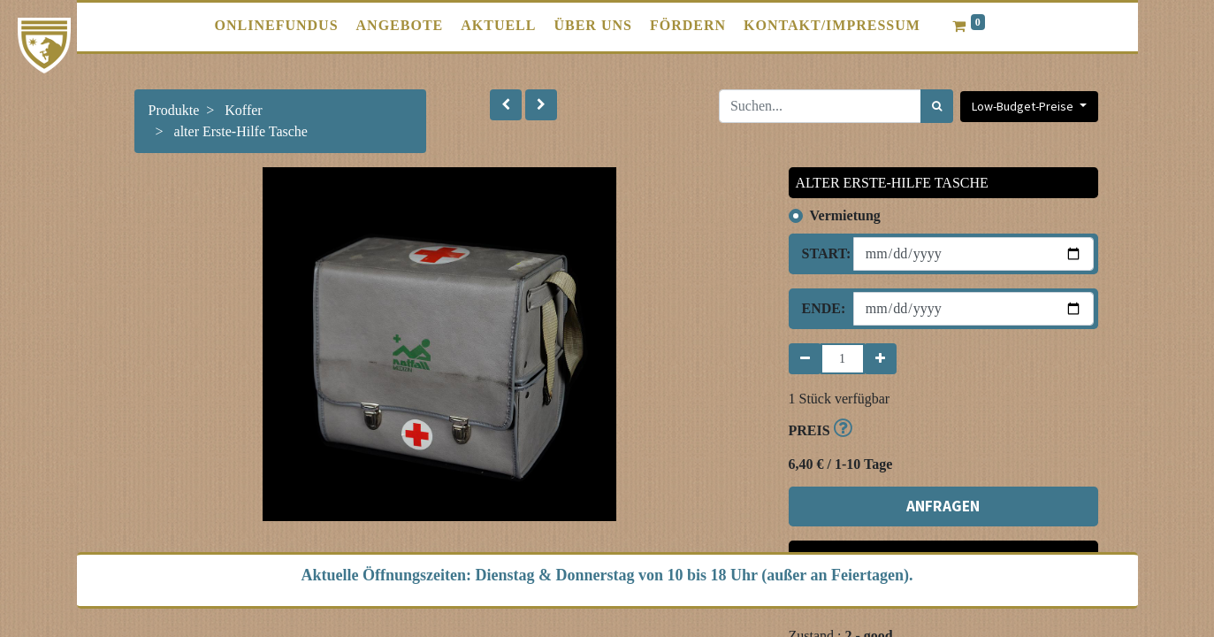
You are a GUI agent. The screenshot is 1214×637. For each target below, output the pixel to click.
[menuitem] (277, 26)
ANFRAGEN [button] (943, 506)
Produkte (174, 110)
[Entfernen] (805, 358)
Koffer (243, 110)
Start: (821, 253)
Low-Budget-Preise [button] (1024, 106)
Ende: (821, 308)
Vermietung (845, 215)
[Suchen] (936, 106)
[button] (506, 104)
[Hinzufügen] (880, 358)
